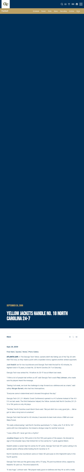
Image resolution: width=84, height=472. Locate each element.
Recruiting (63, 11)
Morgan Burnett (17, 388)
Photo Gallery (33, 352)
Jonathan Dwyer (13, 438)
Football (5, 11)
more (78, 11)
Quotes (18, 352)
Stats (50, 11)
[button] (62, 4)
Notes (25, 352)
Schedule (36, 11)
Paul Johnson (62, 378)
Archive (71, 11)
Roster (43, 11)
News (56, 11)
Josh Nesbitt (11, 365)
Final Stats (10, 352)
